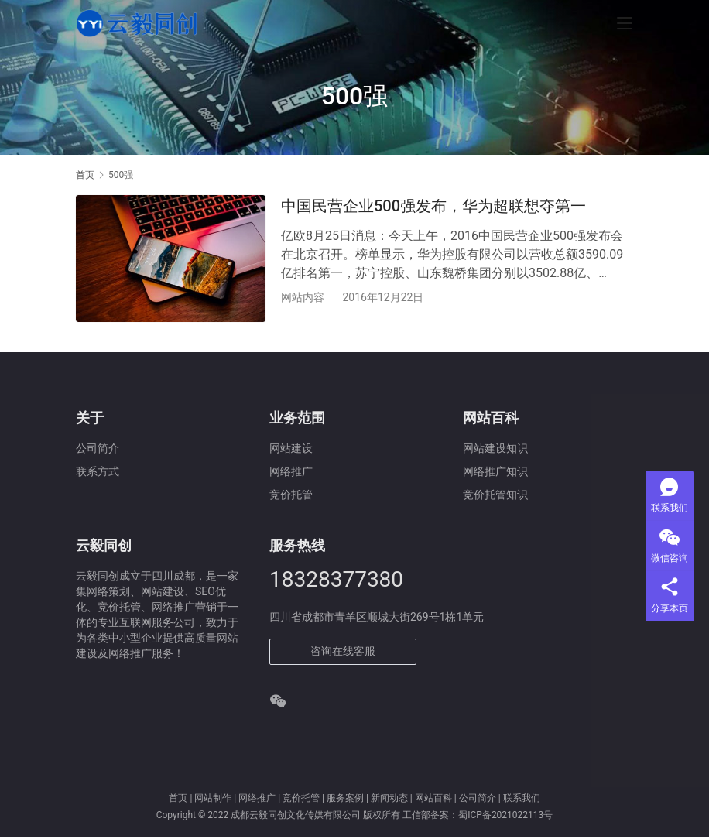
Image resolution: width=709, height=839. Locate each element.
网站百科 (433, 798)
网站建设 (291, 449)
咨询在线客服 (342, 652)
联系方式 (97, 473)
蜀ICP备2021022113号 (505, 816)
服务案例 (345, 798)
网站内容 (302, 297)
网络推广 (257, 798)
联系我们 (521, 798)
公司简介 (97, 449)
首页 (85, 175)
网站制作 (212, 798)
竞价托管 (301, 798)
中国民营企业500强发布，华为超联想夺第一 (433, 206)
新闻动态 (389, 798)
